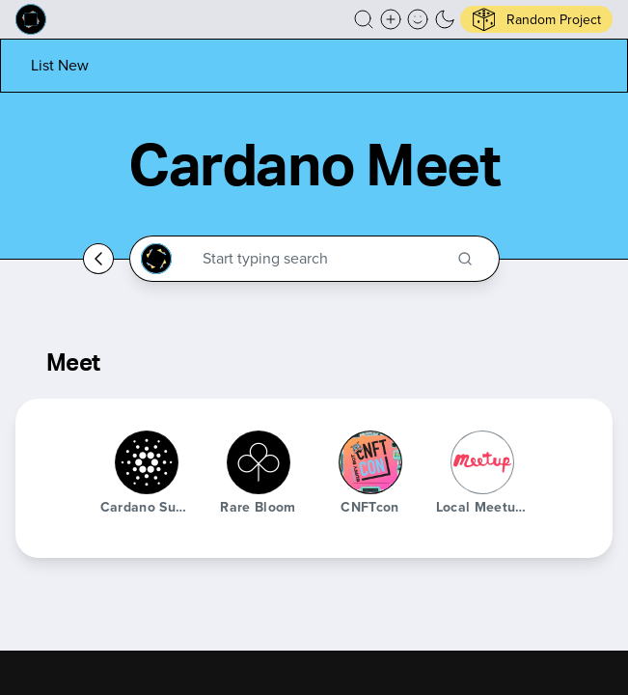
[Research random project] (536, 19)
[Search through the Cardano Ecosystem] (323, 258)
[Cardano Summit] (146, 462)
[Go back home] (98, 258)
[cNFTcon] (370, 462)
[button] (363, 19)
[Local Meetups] (482, 462)
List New (60, 65)
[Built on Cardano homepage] (30, 19)
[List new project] (60, 65)
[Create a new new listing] (390, 19)
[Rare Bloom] (258, 462)
